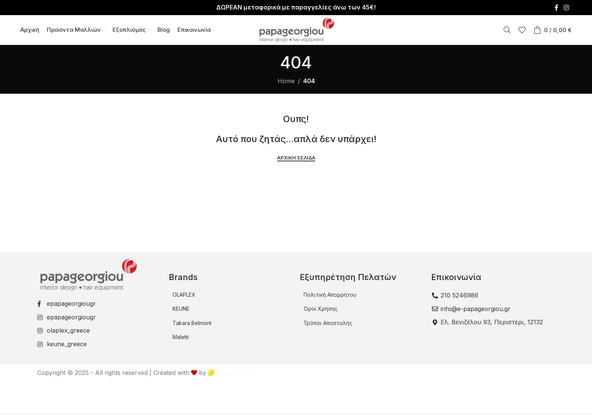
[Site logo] (296, 29)
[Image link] (87, 275)
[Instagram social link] (566, 7)
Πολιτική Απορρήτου (330, 295)
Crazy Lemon (231, 373)
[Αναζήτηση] (507, 30)
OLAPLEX (184, 295)
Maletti (181, 337)
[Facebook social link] (556, 7)
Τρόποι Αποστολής (328, 324)
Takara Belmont (192, 324)
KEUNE (181, 309)
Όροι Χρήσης (321, 309)
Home (286, 81)
